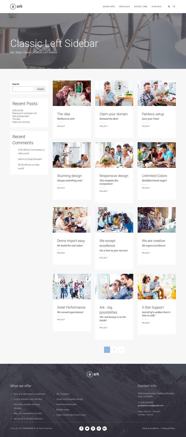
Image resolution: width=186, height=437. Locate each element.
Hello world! (17, 110)
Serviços (124, 7)
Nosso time (140, 7)
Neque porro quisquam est (24, 113)
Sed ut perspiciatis (20, 116)
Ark (12, 52)
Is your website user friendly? (28, 399)
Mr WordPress (25, 165)
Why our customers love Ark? (28, 413)
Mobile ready (62, 409)
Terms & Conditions (150, 428)
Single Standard (34, 159)
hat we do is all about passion (28, 418)
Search (15, 84)
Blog (18, 52)
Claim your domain (21, 122)
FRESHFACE (28, 428)
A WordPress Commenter (30, 150)
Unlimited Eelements (66, 404)
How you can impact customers (29, 394)
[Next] (121, 350)
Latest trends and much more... (71, 415)
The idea (16, 119)
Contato (157, 7)
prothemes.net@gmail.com (151, 405)
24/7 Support (62, 394)
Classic (27, 52)
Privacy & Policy (168, 428)
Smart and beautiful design (69, 399)
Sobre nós (109, 7)
